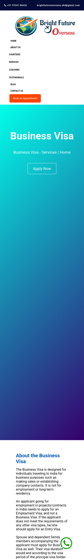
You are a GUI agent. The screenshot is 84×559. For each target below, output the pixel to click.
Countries (14, 54)
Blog (13, 84)
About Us (15, 47)
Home (13, 41)
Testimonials (16, 77)
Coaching (14, 70)
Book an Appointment (25, 98)
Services (14, 62)
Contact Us (16, 91)
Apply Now (42, 168)
